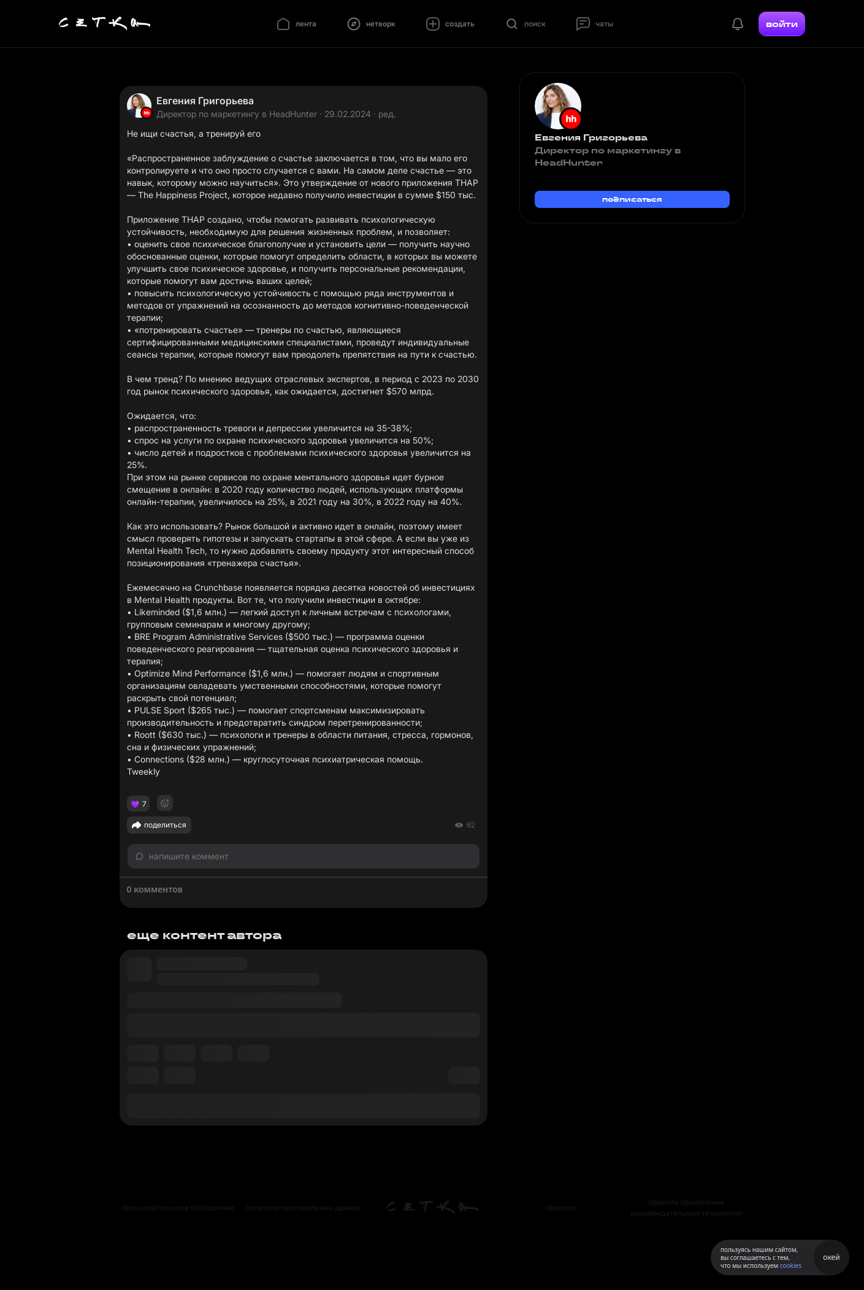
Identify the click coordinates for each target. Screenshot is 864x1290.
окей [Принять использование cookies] (831, 1257)
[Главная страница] (105, 24)
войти (782, 24)
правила (561, 1207)
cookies (790, 1265)
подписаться (632, 199)
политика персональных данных (303, 1207)
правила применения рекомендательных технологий (686, 1207)
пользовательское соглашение (178, 1207)
